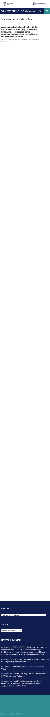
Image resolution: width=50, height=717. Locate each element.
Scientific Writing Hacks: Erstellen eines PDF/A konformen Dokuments (23, 675)
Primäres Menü (47, 11)
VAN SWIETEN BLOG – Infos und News (19, 11)
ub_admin (15, 40)
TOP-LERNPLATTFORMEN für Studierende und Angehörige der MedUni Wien (25, 660)
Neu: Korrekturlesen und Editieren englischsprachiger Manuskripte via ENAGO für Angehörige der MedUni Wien (21, 683)
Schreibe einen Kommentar (29, 40)
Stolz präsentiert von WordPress (12, 714)
